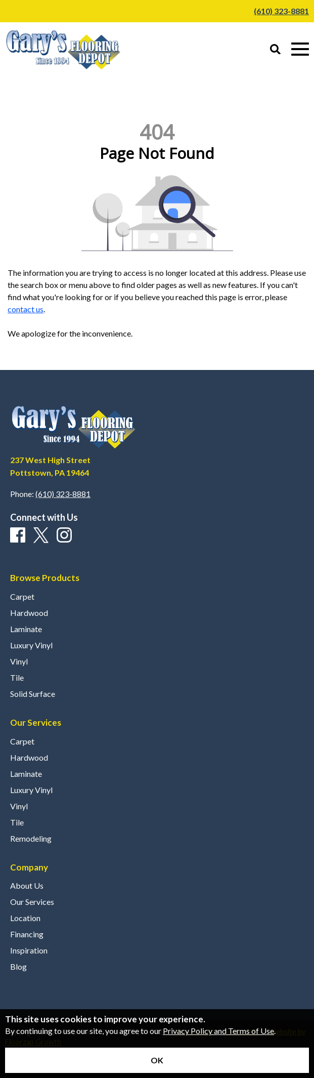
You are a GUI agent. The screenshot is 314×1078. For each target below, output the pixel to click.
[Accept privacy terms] (157, 1060)
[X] (41, 535)
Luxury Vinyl (31, 645)
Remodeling (31, 839)
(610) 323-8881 (281, 11)
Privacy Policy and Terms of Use (218, 1030)
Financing (26, 934)
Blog (18, 967)
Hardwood (29, 613)
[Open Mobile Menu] (300, 49)
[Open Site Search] (275, 50)
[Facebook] (17, 535)
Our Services (32, 902)
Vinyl (19, 661)
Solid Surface (32, 694)
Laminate (26, 629)
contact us (25, 309)
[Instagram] (64, 535)
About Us (26, 886)
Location (25, 918)
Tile (17, 678)
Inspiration (29, 950)
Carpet (22, 597)
